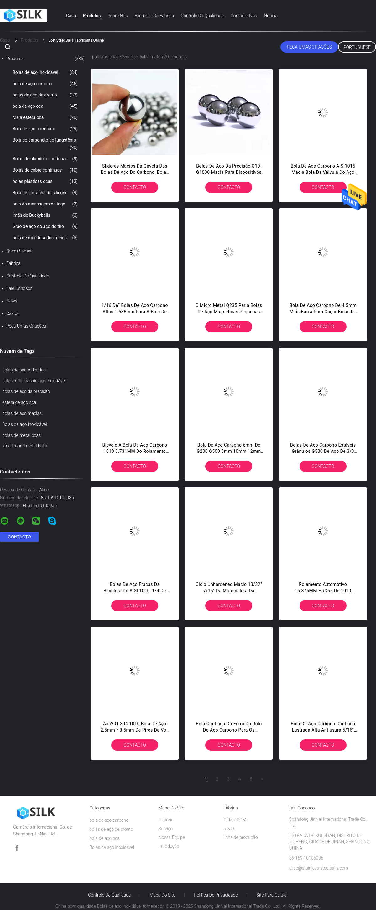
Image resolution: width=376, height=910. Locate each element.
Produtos (92, 15)
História (166, 819)
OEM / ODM (234, 819)
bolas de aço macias (22, 413)
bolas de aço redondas (24, 369)
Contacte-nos (244, 15)
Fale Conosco (19, 288)
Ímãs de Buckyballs (45, 215)
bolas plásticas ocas (45, 181)
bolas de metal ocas (21, 435)
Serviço (166, 828)
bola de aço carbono (45, 83)
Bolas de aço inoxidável (45, 72)
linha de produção (240, 837)
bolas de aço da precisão (26, 391)
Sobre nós (117, 15)
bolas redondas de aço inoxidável (34, 380)
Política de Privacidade (216, 895)
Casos (12, 313)
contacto (134, 187)
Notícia (270, 15)
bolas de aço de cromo (45, 95)
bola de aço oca (45, 106)
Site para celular (272, 895)
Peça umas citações (309, 46)
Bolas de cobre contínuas (45, 170)
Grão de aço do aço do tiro (45, 226)
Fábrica (13, 263)
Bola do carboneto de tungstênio (45, 144)
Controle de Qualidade (27, 275)
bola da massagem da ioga (45, 204)
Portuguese (357, 47)
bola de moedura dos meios (45, 237)
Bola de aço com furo (45, 128)
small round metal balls (24, 445)
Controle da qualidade (202, 15)
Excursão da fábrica (154, 15)
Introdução (169, 846)
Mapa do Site (162, 895)
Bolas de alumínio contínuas (45, 159)
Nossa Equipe (172, 837)
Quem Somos (19, 250)
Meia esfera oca (45, 117)
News (11, 300)
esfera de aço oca (19, 402)
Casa (71, 15)
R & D (228, 828)
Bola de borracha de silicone (45, 192)
